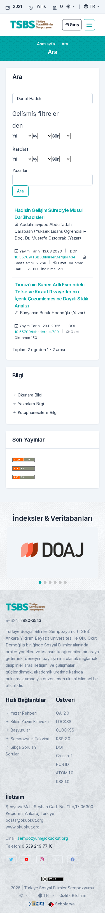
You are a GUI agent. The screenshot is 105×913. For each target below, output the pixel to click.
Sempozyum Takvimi (27, 738)
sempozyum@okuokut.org (42, 838)
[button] (40, 582)
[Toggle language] (91, 6)
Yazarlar (19, 170)
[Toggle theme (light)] (70, 6)
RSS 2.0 (63, 738)
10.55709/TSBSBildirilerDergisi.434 (45, 257)
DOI (59, 747)
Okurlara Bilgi (27, 395)
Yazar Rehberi (21, 713)
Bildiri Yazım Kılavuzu (27, 721)
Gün (55, 136)
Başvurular (18, 730)
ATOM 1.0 (64, 772)
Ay (34, 136)
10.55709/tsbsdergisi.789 (37, 331)
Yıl (14, 136)
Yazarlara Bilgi (28, 403)
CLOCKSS (65, 730)
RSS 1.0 (62, 781)
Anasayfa (46, 43)
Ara (20, 191)
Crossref (64, 755)
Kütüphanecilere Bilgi (34, 412)
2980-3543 (30, 620)
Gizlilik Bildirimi (72, 895)
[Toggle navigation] (89, 24)
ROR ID (62, 764)
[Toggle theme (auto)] (24, 895)
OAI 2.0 (62, 713)
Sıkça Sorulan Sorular (21, 750)
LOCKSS (63, 721)
